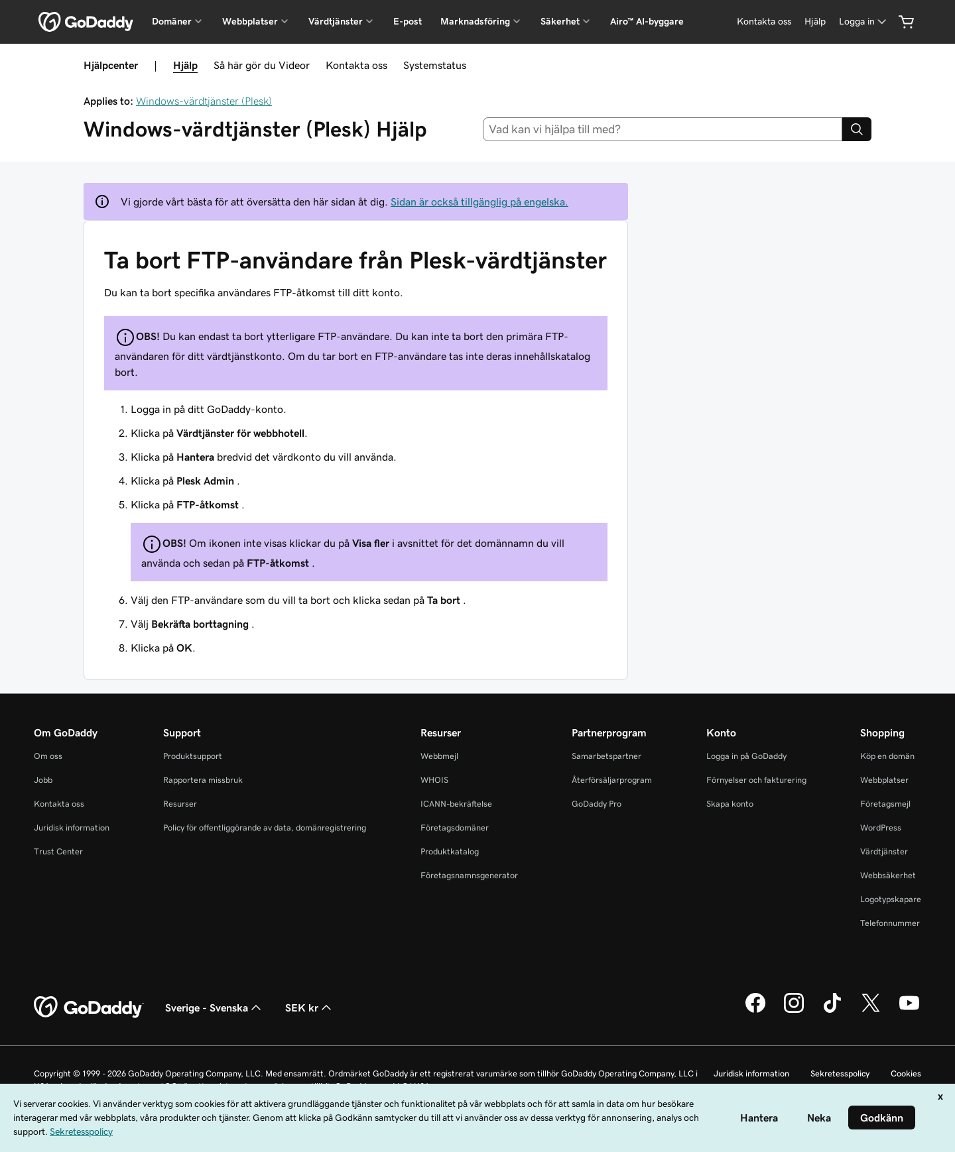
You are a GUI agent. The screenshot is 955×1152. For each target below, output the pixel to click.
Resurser (180, 803)
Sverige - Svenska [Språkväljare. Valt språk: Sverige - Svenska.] (214, 1007)
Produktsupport (192, 756)
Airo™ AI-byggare (647, 21)
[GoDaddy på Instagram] (794, 1011)
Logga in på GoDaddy (746, 756)
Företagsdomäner (454, 827)
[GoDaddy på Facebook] (755, 1011)
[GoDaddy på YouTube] (909, 1011)
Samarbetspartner (606, 756)
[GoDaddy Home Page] (89, 1007)
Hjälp (185, 65)
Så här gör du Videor (262, 65)
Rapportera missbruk (203, 780)
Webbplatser (884, 780)
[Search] (856, 129)
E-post (407, 21)
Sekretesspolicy (839, 1073)
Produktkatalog (449, 851)
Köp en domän (887, 756)
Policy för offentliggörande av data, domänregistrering (264, 827)
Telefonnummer (890, 923)
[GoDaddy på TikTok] (832, 1011)
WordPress (880, 827)
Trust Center (58, 851)
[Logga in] (864, 21)
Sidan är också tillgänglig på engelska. (479, 201)
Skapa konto (729, 803)
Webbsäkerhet (888, 875)
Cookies (906, 1073)
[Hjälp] (815, 21)
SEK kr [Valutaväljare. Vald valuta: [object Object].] (309, 1007)
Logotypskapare (890, 899)
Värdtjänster (884, 851)
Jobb (43, 780)
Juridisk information (71, 827)
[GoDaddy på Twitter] (871, 1011)
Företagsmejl (885, 803)
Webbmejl (439, 756)
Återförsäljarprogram (612, 780)
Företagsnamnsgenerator (469, 875)
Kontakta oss (356, 65)
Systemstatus (434, 65)
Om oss (48, 756)
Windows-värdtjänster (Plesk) (204, 100)
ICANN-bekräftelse (456, 803)
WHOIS (434, 780)
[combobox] (663, 129)
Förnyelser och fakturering (756, 780)
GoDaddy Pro (596, 803)
